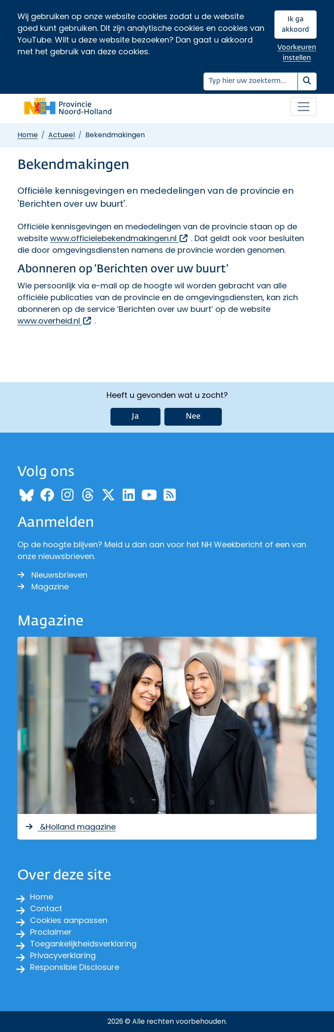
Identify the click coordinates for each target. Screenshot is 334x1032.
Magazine (43, 586)
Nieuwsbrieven (52, 574)
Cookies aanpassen (68, 920)
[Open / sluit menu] (304, 106)
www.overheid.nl (54, 320)
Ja (135, 416)
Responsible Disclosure (74, 967)
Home (27, 135)
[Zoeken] (251, 81)
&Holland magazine (70, 826)
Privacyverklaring (63, 955)
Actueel (61, 135)
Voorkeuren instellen (296, 52)
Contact (46, 908)
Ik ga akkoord (295, 24)
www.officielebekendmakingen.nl (119, 238)
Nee (193, 416)
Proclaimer (51, 931)
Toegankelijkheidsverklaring (83, 943)
